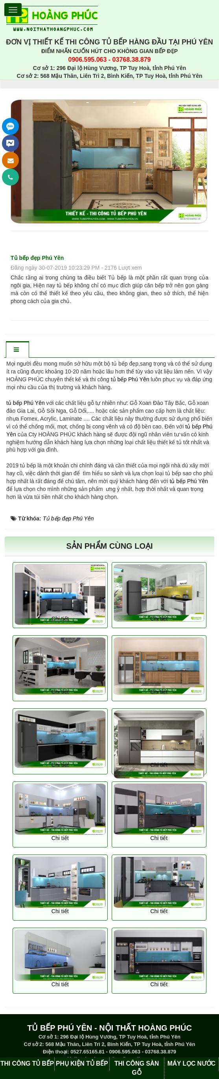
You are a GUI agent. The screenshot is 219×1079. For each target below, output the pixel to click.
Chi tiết (60, 619)
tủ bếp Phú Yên (130, 379)
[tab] (17, 350)
